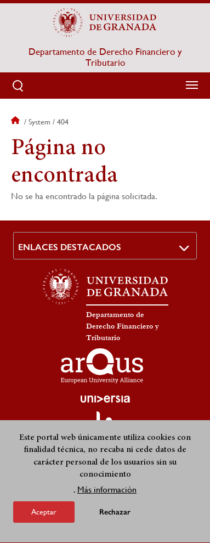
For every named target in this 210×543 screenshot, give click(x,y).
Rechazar (114, 515)
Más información (107, 493)
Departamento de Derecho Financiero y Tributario (105, 57)
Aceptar (43, 515)
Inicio (16, 121)
